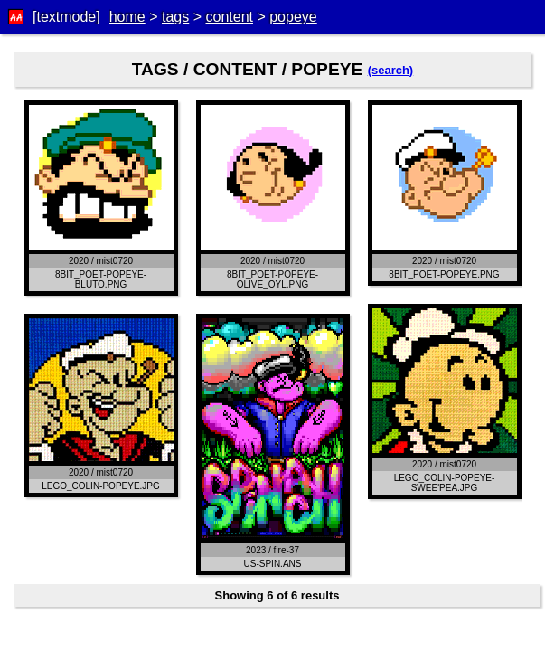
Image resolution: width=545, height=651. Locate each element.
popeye (293, 16)
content (228, 16)
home (127, 16)
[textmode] (66, 16)
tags (175, 16)
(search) (391, 70)
